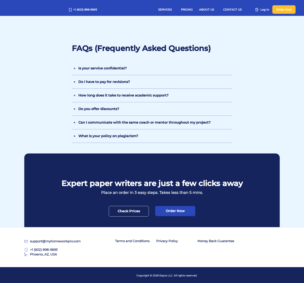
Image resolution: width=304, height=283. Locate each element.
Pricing (187, 9)
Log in (262, 9)
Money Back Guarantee (215, 241)
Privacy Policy (167, 241)
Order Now (284, 9)
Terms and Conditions (132, 241)
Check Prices (129, 211)
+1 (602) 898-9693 (83, 9)
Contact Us (232, 9)
